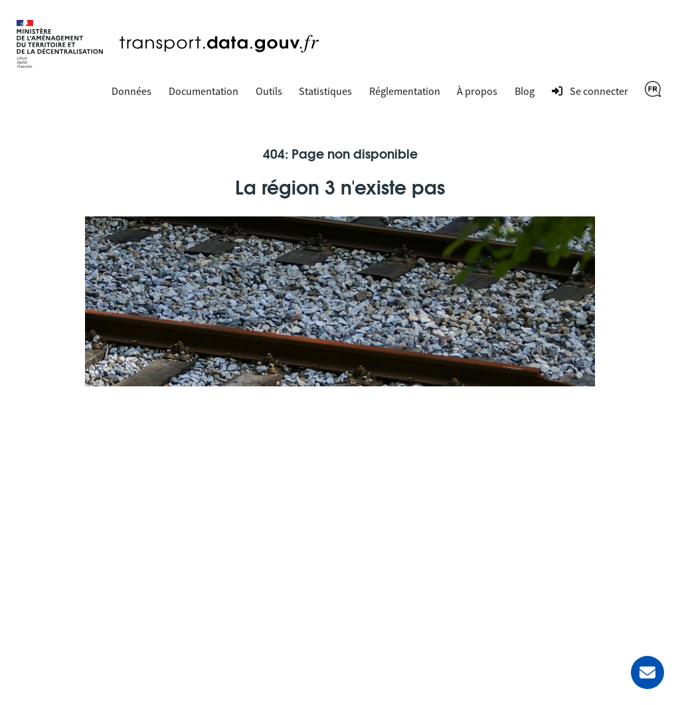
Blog (525, 91)
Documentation (203, 91)
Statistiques (325, 91)
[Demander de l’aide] (647, 672)
